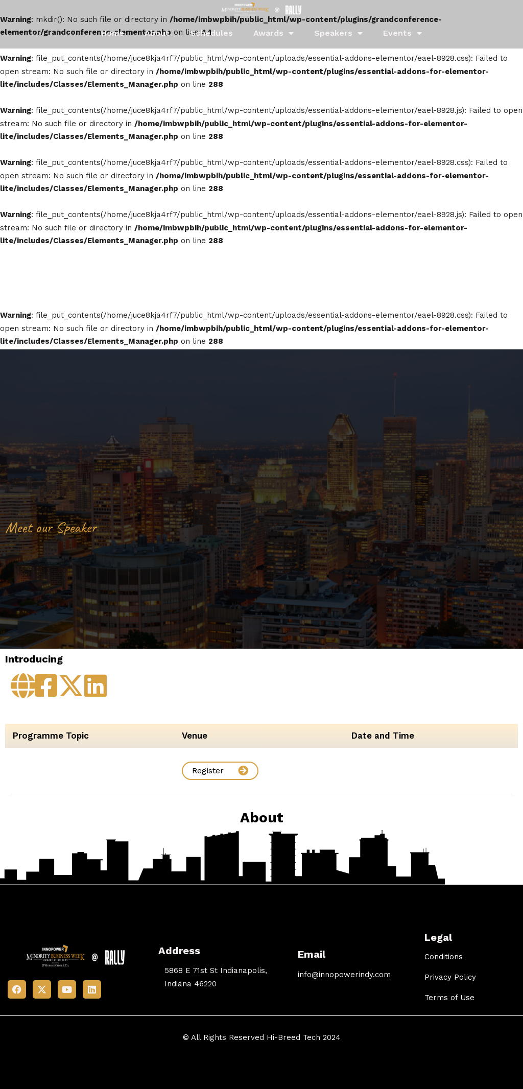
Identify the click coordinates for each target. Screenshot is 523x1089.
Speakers (338, 33)
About (157, 33)
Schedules (211, 33)
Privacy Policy (450, 977)
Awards (273, 33)
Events (402, 33)
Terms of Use (449, 997)
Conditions (443, 956)
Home (112, 33)
